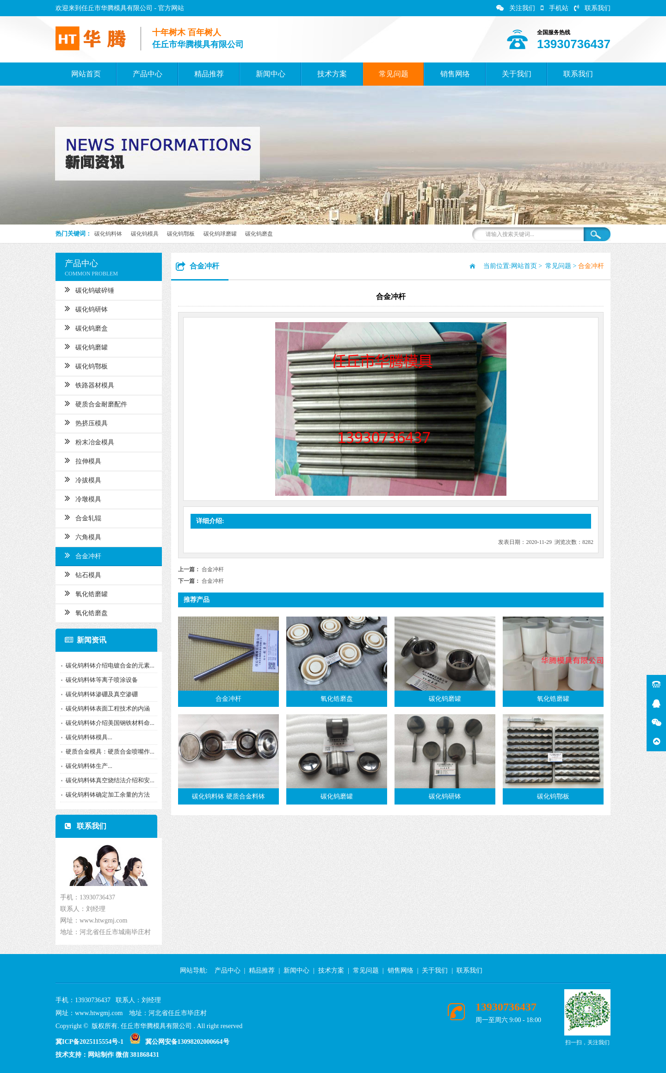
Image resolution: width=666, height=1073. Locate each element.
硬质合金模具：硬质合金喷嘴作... (108, 751)
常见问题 (393, 74)
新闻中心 (270, 74)
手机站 (554, 8)
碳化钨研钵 (84, 308)
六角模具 (81, 536)
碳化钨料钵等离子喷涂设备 (100, 679)
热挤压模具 (84, 422)
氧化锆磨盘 (84, 612)
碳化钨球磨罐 (220, 234)
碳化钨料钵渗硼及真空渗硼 (100, 694)
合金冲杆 (81, 555)
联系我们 (592, 8)
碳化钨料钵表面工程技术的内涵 (106, 708)
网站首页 (86, 74)
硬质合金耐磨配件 (94, 403)
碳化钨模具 (145, 234)
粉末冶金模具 (87, 441)
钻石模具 (81, 574)
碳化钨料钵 (108, 234)
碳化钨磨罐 (84, 346)
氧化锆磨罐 (84, 593)
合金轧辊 (81, 517)
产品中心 (147, 74)
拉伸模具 (81, 460)
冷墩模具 (81, 498)
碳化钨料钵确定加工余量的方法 (106, 794)
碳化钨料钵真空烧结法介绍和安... (108, 780)
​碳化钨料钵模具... (87, 737)
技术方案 (332, 74)
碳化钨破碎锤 (87, 289)
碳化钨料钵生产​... (87, 765)
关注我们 (515, 8)
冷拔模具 (81, 479)
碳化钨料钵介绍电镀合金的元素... (108, 665)
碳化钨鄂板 (181, 234)
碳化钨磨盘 (259, 234)
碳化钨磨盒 (84, 327)
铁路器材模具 (87, 384)
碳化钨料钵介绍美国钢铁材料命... (108, 722)
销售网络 (455, 74)
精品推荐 (209, 74)
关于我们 (516, 74)
